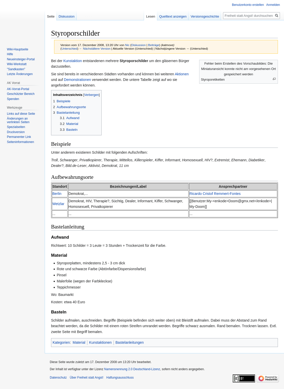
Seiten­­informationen (20, 142)
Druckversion (16, 132)
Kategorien (61, 342)
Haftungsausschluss (120, 377)
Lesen (150, 16)
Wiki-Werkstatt (16, 64)
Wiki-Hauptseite (17, 49)
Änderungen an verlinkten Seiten (18, 120)
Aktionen (181, 74)
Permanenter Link (19, 137)
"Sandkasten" (16, 69)
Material (79, 342)
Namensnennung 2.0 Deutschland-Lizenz (132, 369)
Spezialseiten (16, 127)
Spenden (13, 99)
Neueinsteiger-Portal (21, 59)
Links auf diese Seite (21, 114)
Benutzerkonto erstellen (248, 5)
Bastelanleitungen (130, 342)
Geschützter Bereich (21, 94)
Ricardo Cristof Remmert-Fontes (215, 194)
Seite (51, 16)
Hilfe (10, 54)
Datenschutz (58, 377)
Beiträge (153, 45)
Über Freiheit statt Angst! (86, 377)
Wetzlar (58, 204)
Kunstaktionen (100, 342)
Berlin (56, 194)
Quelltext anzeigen (173, 16)
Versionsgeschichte (205, 16)
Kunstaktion (72, 61)
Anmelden (273, 5)
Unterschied (69, 48)
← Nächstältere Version (95, 48)
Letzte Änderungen (20, 74)
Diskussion (138, 45)
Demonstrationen (77, 80)
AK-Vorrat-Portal (18, 89)
